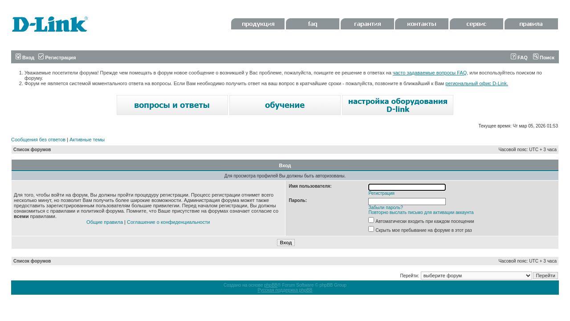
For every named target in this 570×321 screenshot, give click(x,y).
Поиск (543, 57)
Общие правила (104, 222)
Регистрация (57, 57)
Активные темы (87, 139)
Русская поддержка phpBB (284, 290)
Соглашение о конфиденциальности (168, 222)
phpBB (270, 285)
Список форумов (32, 149)
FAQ (519, 57)
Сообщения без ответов (38, 139)
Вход (25, 57)
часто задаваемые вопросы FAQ (430, 72)
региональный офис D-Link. (476, 83)
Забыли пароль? (386, 207)
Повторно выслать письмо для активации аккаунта (421, 212)
